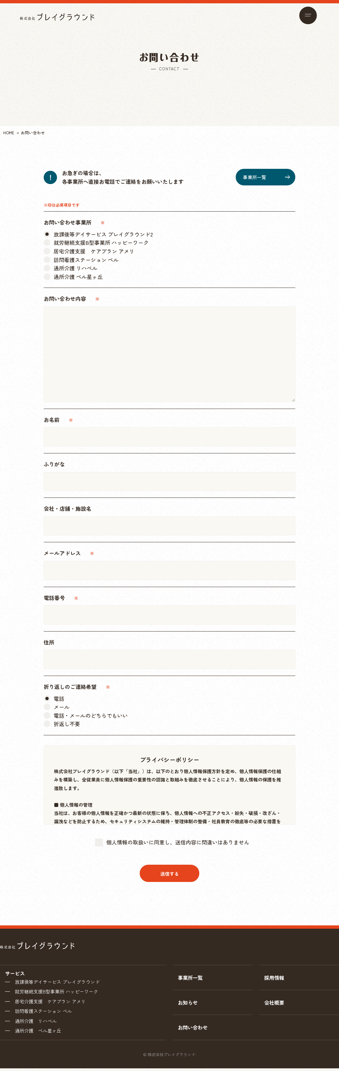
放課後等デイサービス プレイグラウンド (57, 982)
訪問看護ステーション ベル (43, 1012)
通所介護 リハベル (36, 1022)
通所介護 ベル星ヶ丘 (38, 1033)
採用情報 (274, 977)
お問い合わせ (194, 1029)
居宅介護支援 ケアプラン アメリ (50, 1002)
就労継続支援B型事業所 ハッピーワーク (56, 992)
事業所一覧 (266, 176)
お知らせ (188, 1003)
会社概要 (274, 1003)
